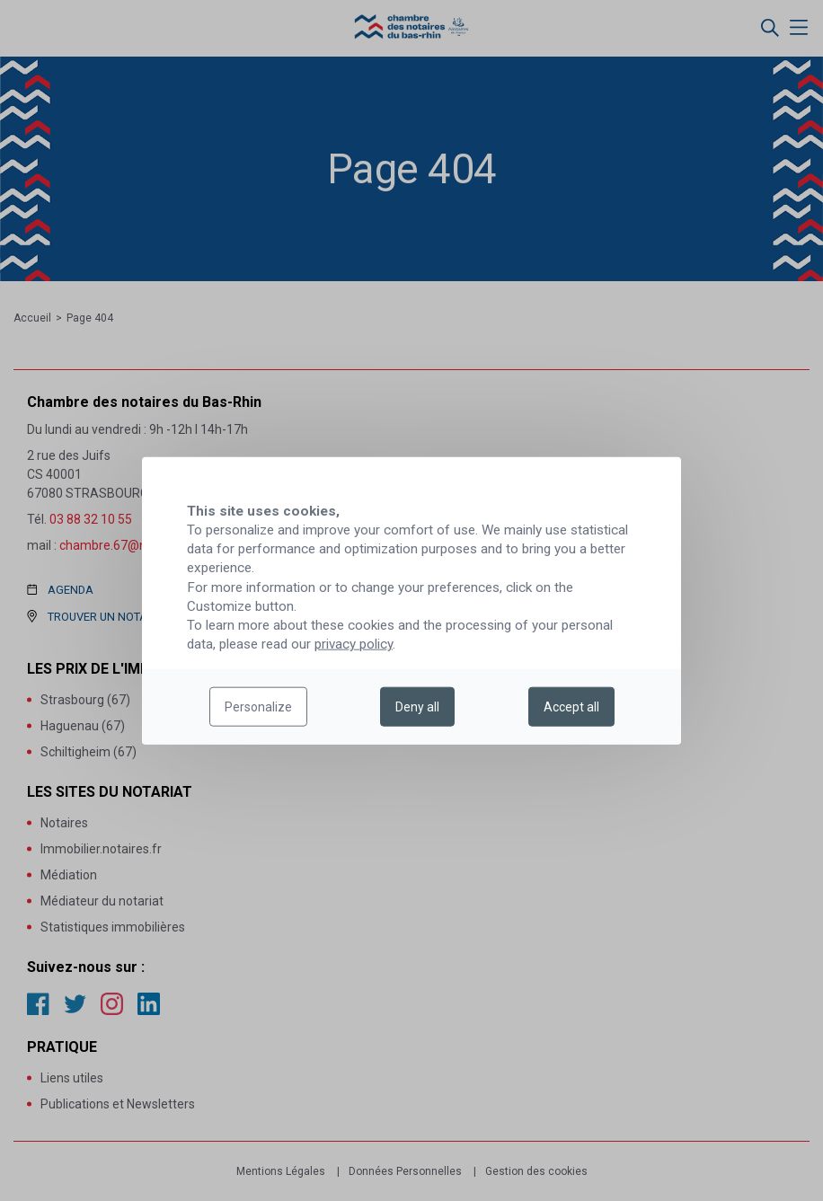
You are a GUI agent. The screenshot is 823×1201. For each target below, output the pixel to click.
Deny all (417, 707)
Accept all (571, 707)
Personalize (258, 707)
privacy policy (353, 644)
